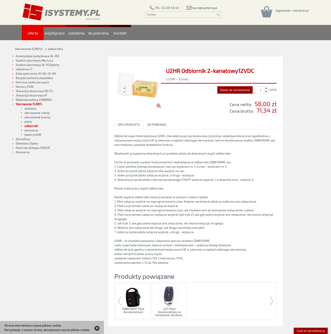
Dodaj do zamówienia (235, 90)
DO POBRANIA (156, 124)
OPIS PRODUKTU (129, 124)
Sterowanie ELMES (28, 49)
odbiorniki (54, 49)
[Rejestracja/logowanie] (292, 10)
